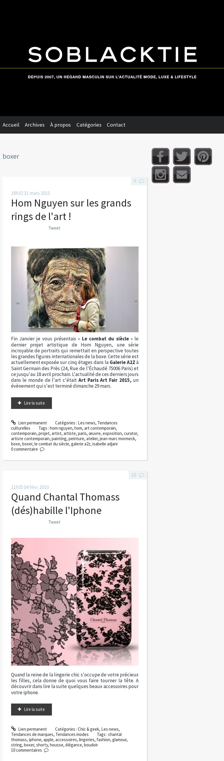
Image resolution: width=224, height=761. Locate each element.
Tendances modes (72, 734)
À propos (60, 124)
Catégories (89, 124)
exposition (112, 433)
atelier (92, 438)
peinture (76, 438)
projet (44, 433)
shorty (42, 745)
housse (56, 745)
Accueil (11, 124)
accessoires (66, 739)
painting (59, 438)
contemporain (23, 433)
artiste (70, 433)
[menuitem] (14, 125)
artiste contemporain (30, 438)
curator (130, 433)
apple (48, 739)
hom (78, 428)
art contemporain (100, 428)
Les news (86, 423)
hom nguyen (61, 428)
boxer (27, 444)
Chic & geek (88, 729)
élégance (73, 745)
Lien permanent (29, 423)
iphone (35, 739)
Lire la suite (34, 403)
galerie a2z (80, 444)
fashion (103, 739)
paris (82, 433)
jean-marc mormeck (117, 438)
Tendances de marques (32, 734)
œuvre (95, 433)
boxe (15, 444)
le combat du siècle (51, 444)
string (16, 745)
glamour (119, 739)
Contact (116, 124)
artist (57, 433)
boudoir (91, 745)
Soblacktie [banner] (112, 58)
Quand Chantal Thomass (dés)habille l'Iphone (65, 503)
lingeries (86, 739)
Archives (35, 124)
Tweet (54, 228)
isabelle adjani (105, 444)
